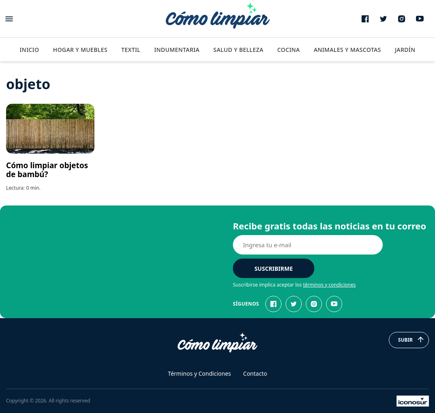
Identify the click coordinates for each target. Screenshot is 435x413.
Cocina (288, 49)
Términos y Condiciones (199, 373)
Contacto (255, 373)
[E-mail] (308, 245)
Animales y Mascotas (347, 49)
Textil (130, 49)
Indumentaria (177, 49)
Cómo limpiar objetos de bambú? (47, 170)
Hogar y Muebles (80, 49)
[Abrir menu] (9, 19)
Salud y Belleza (238, 49)
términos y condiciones (329, 284)
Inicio (29, 49)
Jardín (405, 49)
